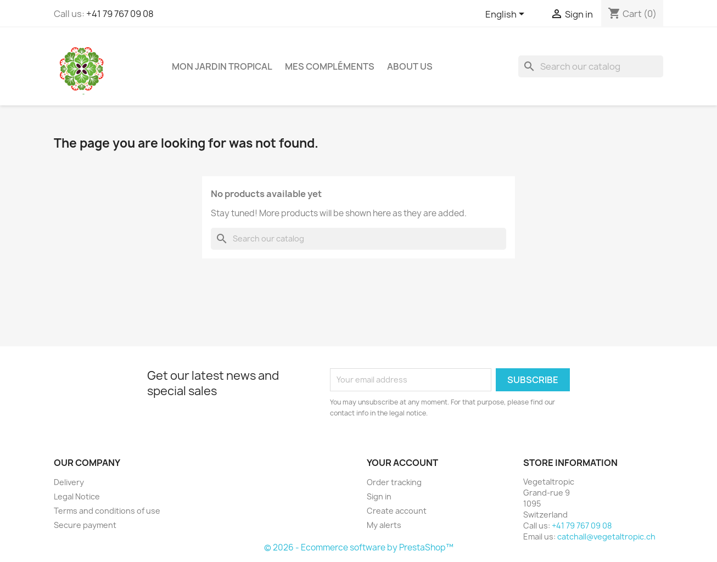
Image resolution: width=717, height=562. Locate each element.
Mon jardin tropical (222, 66)
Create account (397, 510)
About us (410, 66)
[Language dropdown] (506, 14)
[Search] (590, 66)
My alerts (384, 525)
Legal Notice (77, 496)
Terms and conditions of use (107, 510)
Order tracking (394, 482)
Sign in (379, 496)
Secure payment (85, 525)
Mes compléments (329, 66)
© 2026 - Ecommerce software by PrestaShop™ (358, 547)
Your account (402, 463)
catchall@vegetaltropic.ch (606, 536)
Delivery (69, 482)
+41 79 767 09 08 (120, 14)
